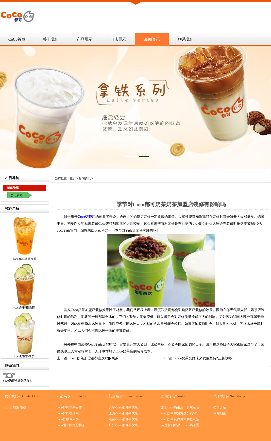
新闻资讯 (152, 39)
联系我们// (12, 396)
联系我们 (186, 39)
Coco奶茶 (85, 217)
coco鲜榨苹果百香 (69, 407)
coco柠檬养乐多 (68, 419)
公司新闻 (16, 195)
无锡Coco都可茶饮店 (123, 407)
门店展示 (118, 39)
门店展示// (117, 396)
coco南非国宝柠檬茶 (71, 425)
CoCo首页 (16, 39)
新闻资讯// (169, 396)
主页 (73, 178)
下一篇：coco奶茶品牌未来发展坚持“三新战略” (197, 358)
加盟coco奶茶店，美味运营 (180, 407)
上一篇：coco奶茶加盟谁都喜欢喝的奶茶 (88, 358)
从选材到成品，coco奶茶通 (180, 425)
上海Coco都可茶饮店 (123, 413)
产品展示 (84, 39)
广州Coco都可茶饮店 (123, 425)
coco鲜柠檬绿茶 (68, 413)
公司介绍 (219, 407)
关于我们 (51, 39)
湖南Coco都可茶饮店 (123, 419)
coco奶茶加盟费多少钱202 (179, 413)
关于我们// (221, 396)
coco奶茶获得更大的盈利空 (180, 419)
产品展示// (64, 396)
